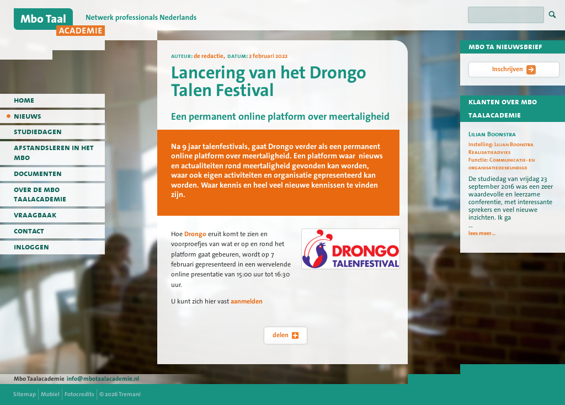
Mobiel (50, 394)
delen (286, 335)
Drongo (195, 234)
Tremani (130, 394)
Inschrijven (514, 69)
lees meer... (481, 233)
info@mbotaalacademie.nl (103, 379)
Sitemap (24, 394)
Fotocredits (79, 394)
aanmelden (247, 301)
